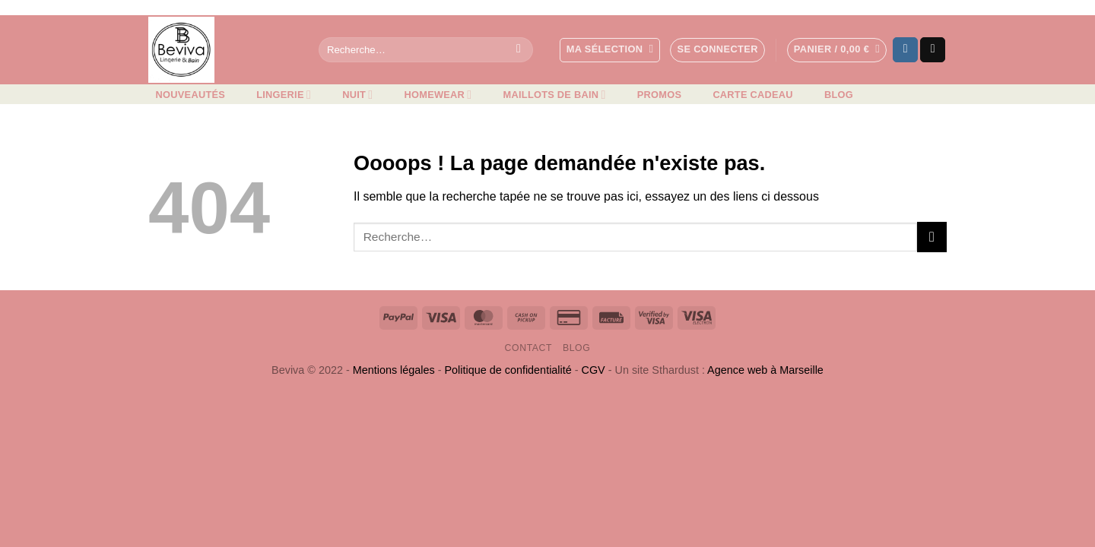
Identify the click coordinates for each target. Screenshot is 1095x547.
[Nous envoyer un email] (932, 50)
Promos (659, 94)
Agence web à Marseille (765, 370)
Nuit (357, 94)
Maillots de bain (554, 94)
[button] (717, 50)
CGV (593, 370)
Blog (838, 94)
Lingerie (283, 94)
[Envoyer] (519, 50)
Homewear (438, 94)
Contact (529, 348)
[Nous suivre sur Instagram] (905, 50)
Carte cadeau (752, 94)
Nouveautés (190, 94)
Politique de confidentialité (508, 370)
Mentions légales (394, 370)
